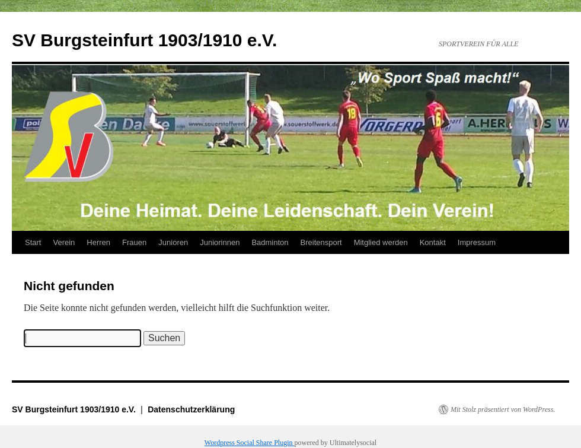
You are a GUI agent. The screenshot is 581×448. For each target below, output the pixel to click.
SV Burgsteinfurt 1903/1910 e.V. (144, 40)
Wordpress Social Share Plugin (250, 443)
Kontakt (433, 242)
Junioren (173, 242)
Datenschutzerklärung (191, 409)
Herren (98, 242)
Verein (64, 242)
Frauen (134, 242)
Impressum (477, 242)
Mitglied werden (381, 242)
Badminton (269, 242)
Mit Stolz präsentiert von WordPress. (503, 409)
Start (33, 242)
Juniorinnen (220, 242)
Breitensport (321, 242)
